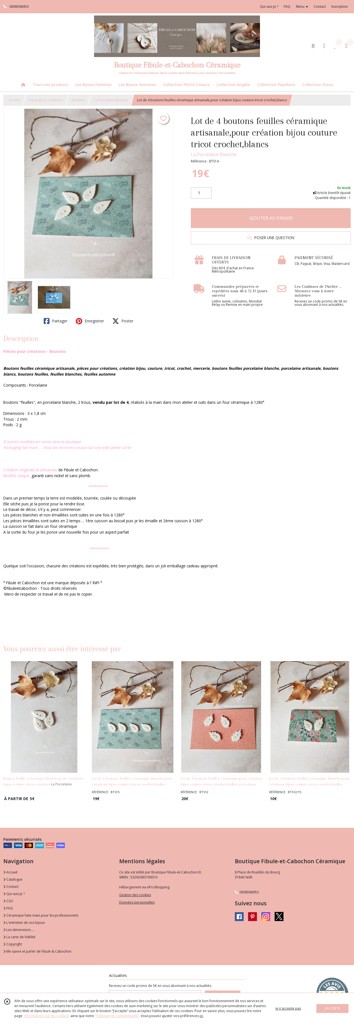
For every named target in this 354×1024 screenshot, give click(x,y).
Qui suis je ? (14, 893)
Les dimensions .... (19, 929)
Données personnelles (137, 902)
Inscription (339, 6)
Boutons (78, 100)
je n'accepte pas (288, 1008)
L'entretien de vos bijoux (24, 922)
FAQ (8, 908)
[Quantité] (201, 192)
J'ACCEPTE (332, 1008)
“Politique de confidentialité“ (117, 1015)
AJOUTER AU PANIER (270, 218)
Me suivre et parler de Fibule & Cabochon (37, 951)
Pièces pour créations (46, 100)
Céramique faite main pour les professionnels (40, 915)
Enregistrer (90, 321)
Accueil (14, 100)
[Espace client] (324, 45)
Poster (122, 321)
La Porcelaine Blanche (111, 100)
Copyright (12, 944)
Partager (55, 321)
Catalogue (12, 879)
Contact (320, 6)
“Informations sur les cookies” (46, 1015)
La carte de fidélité (19, 937)
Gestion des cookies (135, 895)
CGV (8, 901)
